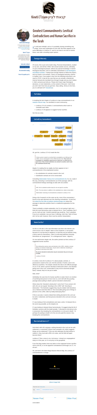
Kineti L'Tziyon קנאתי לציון (48, 17)
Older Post (71, 398)
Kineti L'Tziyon (26, 52)
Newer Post (38, 398)
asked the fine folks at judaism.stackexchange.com (50, 201)
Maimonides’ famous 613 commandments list (53, 179)
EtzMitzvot (27, 48)
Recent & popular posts (24, 74)
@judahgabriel (23, 49)
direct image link (55, 382)
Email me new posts (24, 67)
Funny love (42, 386)
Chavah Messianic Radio (25, 47)
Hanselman (49, 88)
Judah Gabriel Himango (24, 42)
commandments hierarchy (48, 389)
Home (55, 397)
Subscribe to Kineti (25, 64)
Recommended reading (24, 70)
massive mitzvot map (39, 102)
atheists (38, 389)
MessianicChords (21, 48)
